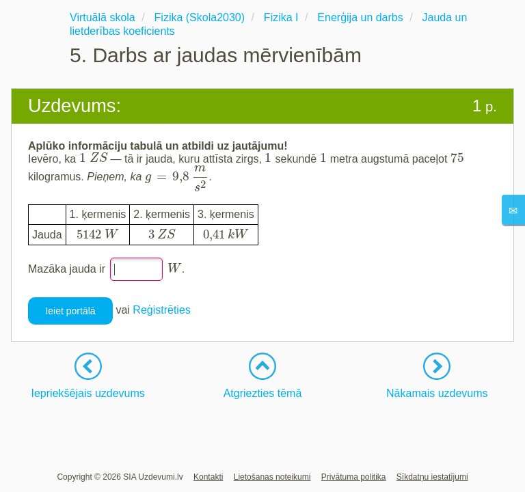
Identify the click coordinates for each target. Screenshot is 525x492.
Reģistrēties (161, 310)
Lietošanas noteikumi (272, 477)
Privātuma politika (353, 477)
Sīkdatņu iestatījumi (432, 477)
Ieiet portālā (70, 310)
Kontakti (208, 477)
